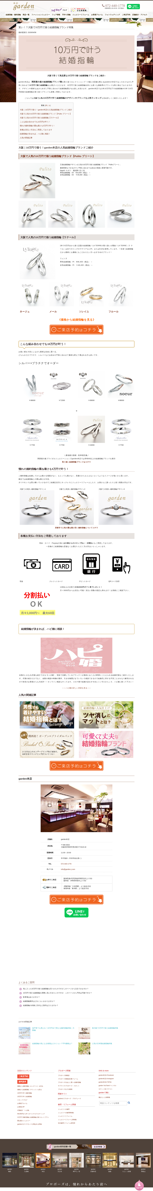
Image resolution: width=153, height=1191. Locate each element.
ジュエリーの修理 (63, 1109)
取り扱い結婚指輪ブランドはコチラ (76, 462)
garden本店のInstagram (106, 1078)
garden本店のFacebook (106, 1075)
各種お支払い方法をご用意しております (36, 130)
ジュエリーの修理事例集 (66, 1113)
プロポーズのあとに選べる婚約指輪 (69, 1082)
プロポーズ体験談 (63, 1075)
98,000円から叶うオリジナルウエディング (31, 1114)
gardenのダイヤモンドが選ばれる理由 (29, 1124)
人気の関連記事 (26, 138)
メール (53, 311)
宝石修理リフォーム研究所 (66, 1123)
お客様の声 (21, 1107)
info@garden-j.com (68, 869)
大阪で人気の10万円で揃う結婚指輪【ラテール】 (39, 118)
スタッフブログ (22, 1100)
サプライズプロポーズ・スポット (68, 1086)
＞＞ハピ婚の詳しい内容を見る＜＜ (76, 688)
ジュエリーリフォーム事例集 (67, 1119)
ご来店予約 (126, 15)
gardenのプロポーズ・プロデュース (69, 1098)
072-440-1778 (66, 864)
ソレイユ (84, 311)
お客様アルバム (97, 15)
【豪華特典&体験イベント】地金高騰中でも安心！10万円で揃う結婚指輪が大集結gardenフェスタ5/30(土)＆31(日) (76, 20)
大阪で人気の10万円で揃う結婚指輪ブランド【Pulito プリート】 (45, 114)
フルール (114, 311)
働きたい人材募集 (104, 1097)
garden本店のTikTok (105, 1082)
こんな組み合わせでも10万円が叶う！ (35, 122)
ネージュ (25, 311)
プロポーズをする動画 (65, 1089)
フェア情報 (56, 15)
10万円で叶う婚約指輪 (24, 1093)
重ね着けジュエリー (23, 1121)
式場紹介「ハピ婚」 (23, 1110)
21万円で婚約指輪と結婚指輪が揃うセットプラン (33, 1117)
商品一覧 (26, 15)
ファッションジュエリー (40, 15)
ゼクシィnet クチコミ (105, 1089)
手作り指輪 (66, 15)
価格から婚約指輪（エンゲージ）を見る (30, 1086)
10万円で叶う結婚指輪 (24, 1096)
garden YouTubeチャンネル (107, 1085)
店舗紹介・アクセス (139, 15)
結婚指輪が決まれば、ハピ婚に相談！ (35, 134)
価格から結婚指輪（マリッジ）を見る (29, 1089)
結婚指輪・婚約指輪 (13, 15)
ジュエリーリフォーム (80, 15)
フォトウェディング (112, 15)
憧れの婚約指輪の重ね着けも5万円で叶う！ (37, 126)
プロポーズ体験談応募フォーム (68, 1079)
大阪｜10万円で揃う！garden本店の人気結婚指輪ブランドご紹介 (46, 110)
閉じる (48, 105)
